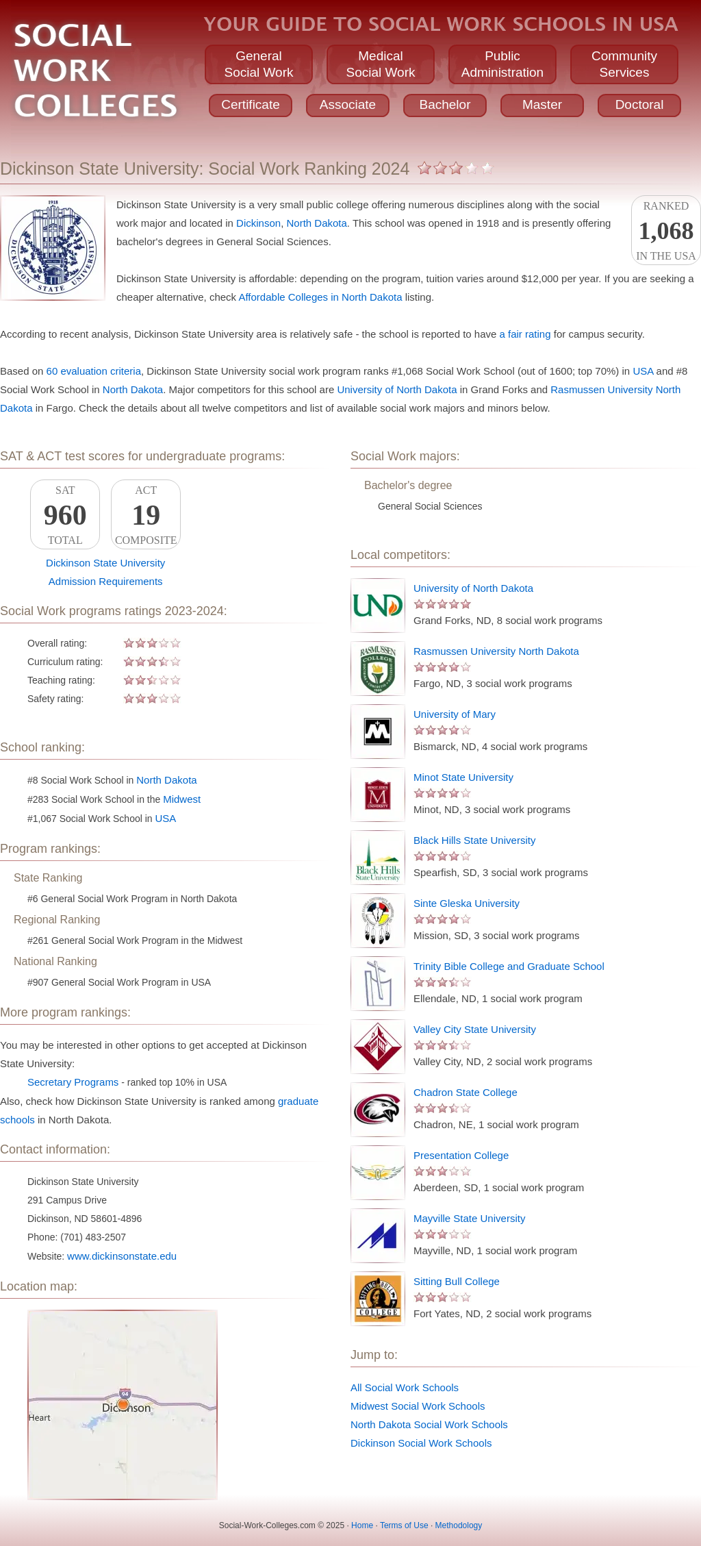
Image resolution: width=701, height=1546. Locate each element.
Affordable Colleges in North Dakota (320, 297)
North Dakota (316, 223)
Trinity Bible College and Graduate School (508, 966)
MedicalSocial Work (380, 64)
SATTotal (65, 515)
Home (362, 1525)
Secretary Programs (72, 1082)
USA (643, 371)
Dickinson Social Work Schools (421, 1443)
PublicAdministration (502, 64)
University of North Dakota (397, 389)
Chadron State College (465, 1092)
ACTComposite (146, 515)
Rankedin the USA (666, 231)
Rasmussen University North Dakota (496, 651)
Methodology (459, 1525)
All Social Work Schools (404, 1387)
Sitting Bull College (456, 1281)
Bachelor (445, 104)
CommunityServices (624, 64)
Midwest (182, 799)
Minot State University (463, 777)
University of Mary (454, 714)
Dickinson (258, 223)
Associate (348, 104)
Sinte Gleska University (466, 903)
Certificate (250, 104)
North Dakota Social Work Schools (429, 1424)
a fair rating (525, 334)
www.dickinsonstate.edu (122, 1256)
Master (542, 104)
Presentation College (461, 1155)
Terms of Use (404, 1525)
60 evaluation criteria (94, 371)
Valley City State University (474, 1029)
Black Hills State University (474, 840)
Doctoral (639, 104)
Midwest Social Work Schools (417, 1406)
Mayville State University (469, 1218)
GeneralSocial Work (258, 64)
